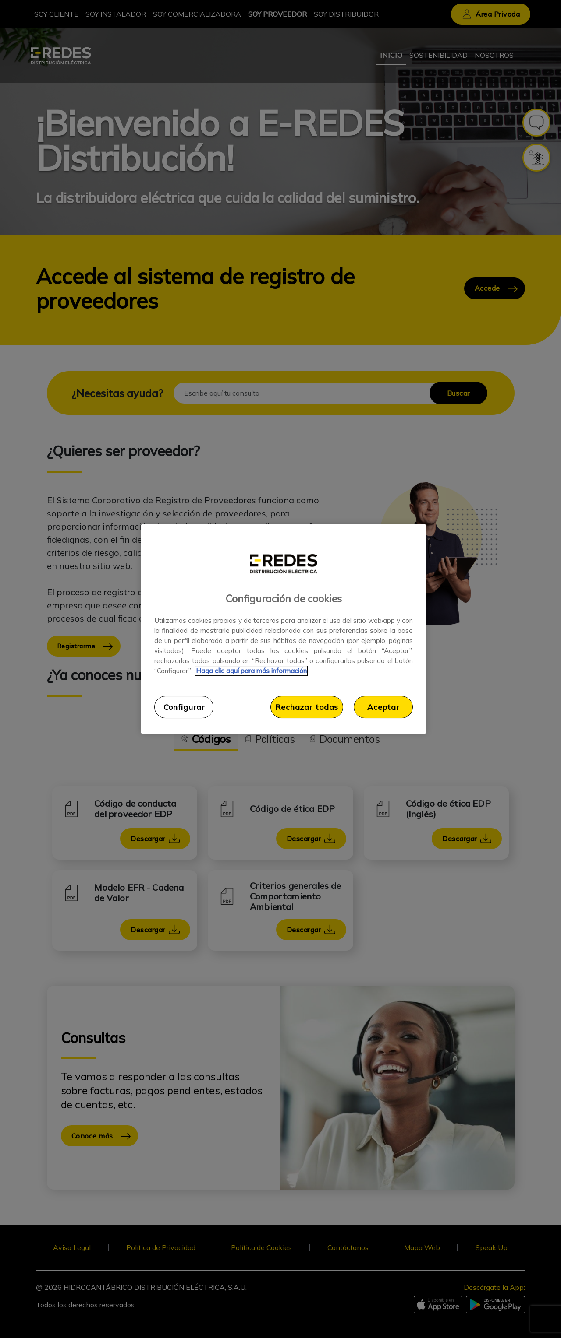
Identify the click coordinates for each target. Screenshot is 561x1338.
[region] (283, 629)
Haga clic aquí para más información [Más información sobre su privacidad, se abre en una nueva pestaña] (251, 671)
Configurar (184, 707)
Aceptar (383, 707)
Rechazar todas (306, 707)
